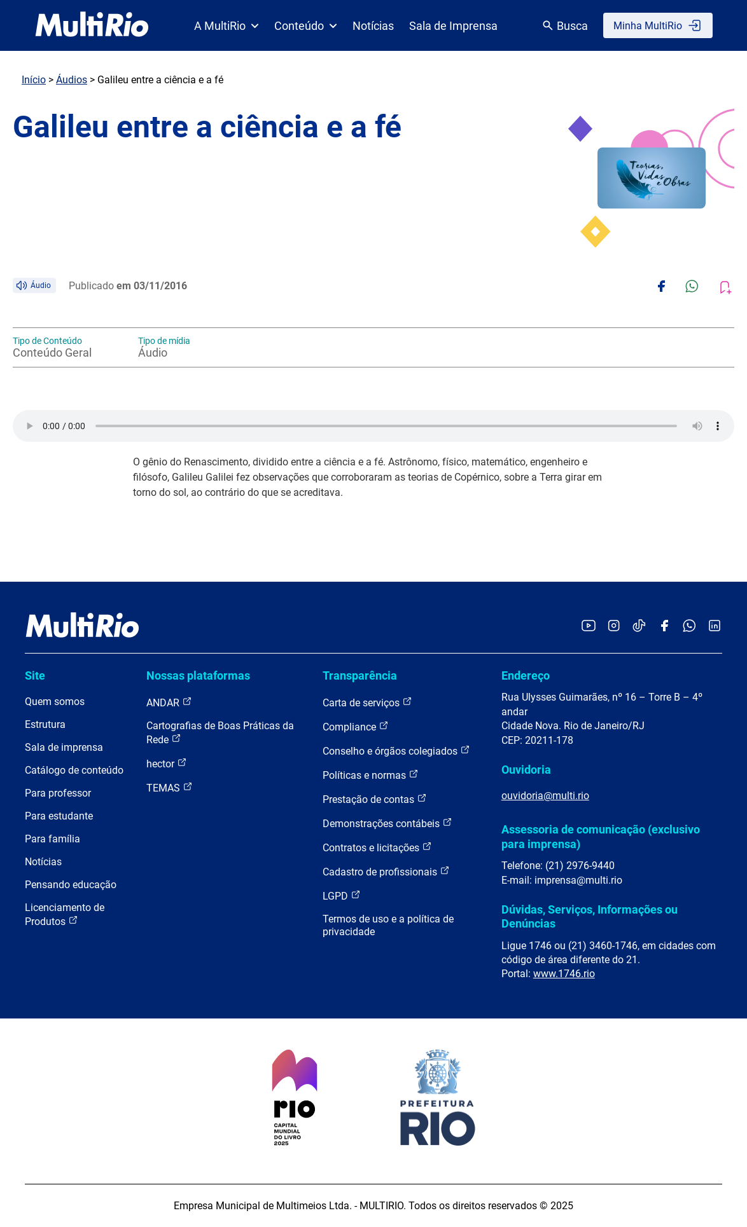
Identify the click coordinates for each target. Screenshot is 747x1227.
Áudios (71, 80)
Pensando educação (70, 885)
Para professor (58, 793)
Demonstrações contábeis (387, 823)
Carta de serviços (367, 702)
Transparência (360, 675)
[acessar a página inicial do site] (92, 25)
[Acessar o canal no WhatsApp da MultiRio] (689, 626)
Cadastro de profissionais (386, 871)
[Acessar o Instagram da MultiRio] (614, 626)
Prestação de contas (375, 798)
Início (34, 80)
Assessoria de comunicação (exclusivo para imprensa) (600, 836)
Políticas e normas (371, 774)
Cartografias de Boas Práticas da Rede (220, 733)
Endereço (525, 675)
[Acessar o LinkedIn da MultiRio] (714, 626)
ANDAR (169, 702)
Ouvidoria (526, 769)
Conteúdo (305, 25)
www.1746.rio (564, 974)
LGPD (342, 895)
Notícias (373, 25)
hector (166, 763)
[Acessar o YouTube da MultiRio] (588, 626)
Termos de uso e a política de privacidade (388, 925)
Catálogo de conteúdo (74, 770)
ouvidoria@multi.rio (545, 796)
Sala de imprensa (64, 747)
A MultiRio (226, 25)
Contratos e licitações (377, 847)
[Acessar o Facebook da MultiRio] (664, 626)
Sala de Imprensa (453, 25)
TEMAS (169, 787)
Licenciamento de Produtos (64, 914)
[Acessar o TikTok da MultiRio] (639, 626)
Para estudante (59, 816)
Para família (52, 839)
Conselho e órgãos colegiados (396, 750)
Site (35, 675)
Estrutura (45, 724)
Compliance (356, 726)
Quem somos (55, 702)
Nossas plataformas (198, 675)
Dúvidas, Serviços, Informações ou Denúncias (589, 916)
